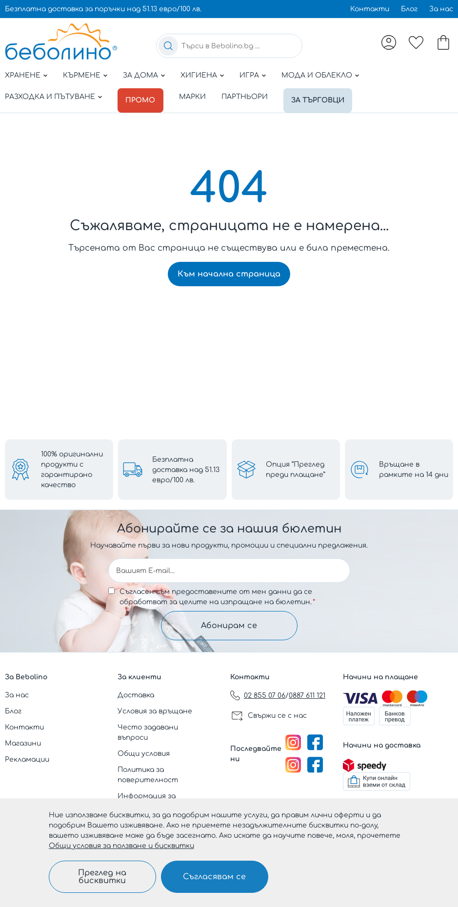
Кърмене (81, 75)
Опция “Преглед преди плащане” (295, 469)
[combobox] (229, 46)
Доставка (136, 695)
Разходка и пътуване (50, 96)
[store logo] (61, 41)
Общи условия (144, 753)
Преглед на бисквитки (102, 876)
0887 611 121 (307, 695)
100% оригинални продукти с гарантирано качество (72, 470)
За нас (441, 9)
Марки (195, 96)
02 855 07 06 (264, 695)
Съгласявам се (214, 876)
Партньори (247, 96)
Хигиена (198, 75)
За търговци (322, 96)
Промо (142, 96)
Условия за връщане (155, 711)
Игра (249, 75)
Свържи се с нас (277, 715)
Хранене (22, 75)
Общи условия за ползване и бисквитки (121, 845)
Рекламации (27, 759)
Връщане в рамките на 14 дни (413, 469)
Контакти (369, 9)
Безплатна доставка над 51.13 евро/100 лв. (185, 470)
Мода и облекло (316, 75)
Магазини (23, 743)
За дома (140, 75)
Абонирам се (229, 625)
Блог (409, 9)
